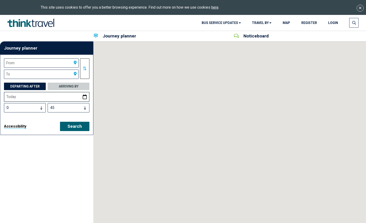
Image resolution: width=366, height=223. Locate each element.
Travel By (261, 23)
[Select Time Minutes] (68, 107)
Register (309, 23)
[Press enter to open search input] (354, 22)
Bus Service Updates (221, 23)
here (214, 7)
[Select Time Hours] (25, 107)
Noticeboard (251, 36)
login (333, 23)
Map (286, 23)
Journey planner (115, 36)
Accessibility (15, 126)
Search (74, 126)
